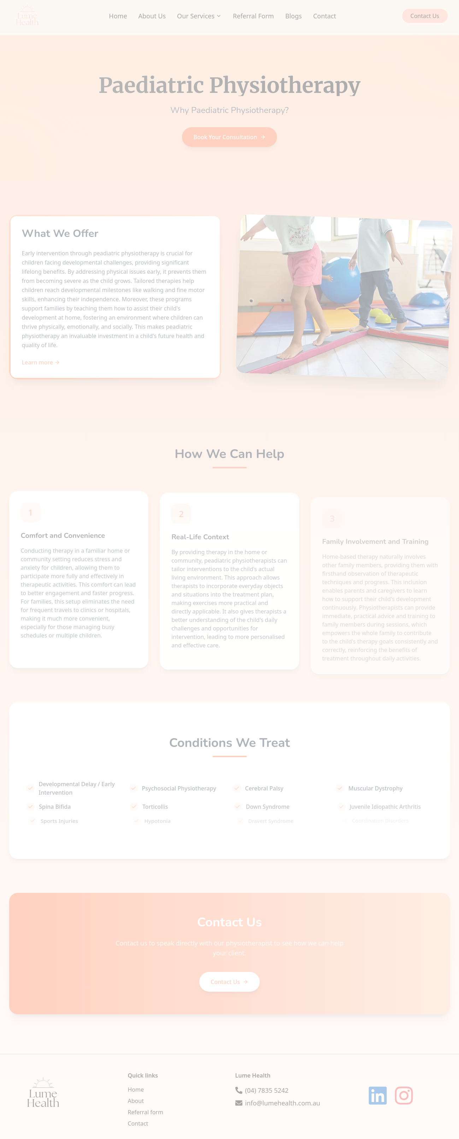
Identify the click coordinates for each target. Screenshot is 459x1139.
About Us (152, 16)
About (136, 1101)
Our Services (199, 16)
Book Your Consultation (229, 137)
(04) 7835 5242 (267, 1090)
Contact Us (425, 16)
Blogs (293, 16)
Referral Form (253, 16)
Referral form (145, 1112)
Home (118, 16)
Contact (324, 16)
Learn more (41, 362)
